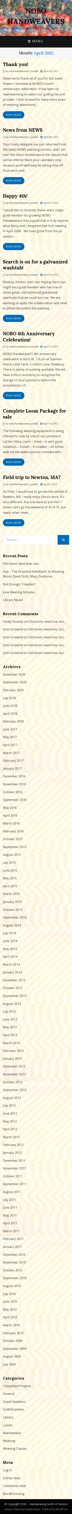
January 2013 (12, 1058)
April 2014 (10, 956)
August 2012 (12, 1098)
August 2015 (12, 855)
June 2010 (10, 1301)
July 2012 (9, 1105)
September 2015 (14, 847)
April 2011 (10, 1223)
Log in (7, 1470)
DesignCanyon (32, 1509)
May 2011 (10, 1215)
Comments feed (14, 1486)
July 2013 (9, 1011)
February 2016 (13, 831)
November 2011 (14, 1168)
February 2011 (13, 1239)
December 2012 (14, 1066)
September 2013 (14, 996)
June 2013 (10, 1019)
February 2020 (13, 690)
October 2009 (12, 1341)
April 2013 (10, 1035)
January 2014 (12, 972)
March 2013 (11, 1043)
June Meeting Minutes (19, 592)
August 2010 (12, 1286)
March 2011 (11, 1231)
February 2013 (13, 1051)
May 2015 (10, 878)
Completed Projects (17, 1386)
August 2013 (12, 1004)
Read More (13, 114)
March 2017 (11, 753)
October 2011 (12, 1176)
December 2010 (14, 1254)
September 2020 (14, 682)
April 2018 (10, 714)
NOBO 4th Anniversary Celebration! (29, 337)
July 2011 (9, 1200)
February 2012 (13, 1145)
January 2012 (12, 1153)
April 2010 (10, 1317)
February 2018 (13, 721)
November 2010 (14, 1262)
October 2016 (12, 792)
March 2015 (11, 894)
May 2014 (10, 949)
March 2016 (11, 823)
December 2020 (14, 674)
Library (8, 1417)
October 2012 (12, 1082)
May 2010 (10, 1309)
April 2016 (10, 815)
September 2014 (14, 917)
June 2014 (10, 941)
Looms (8, 1425)
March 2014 (11, 964)
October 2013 (12, 988)
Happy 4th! (15, 196)
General (8, 1394)
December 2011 (14, 1160)
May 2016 (10, 808)
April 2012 (10, 1129)
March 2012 (11, 1137)
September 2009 (14, 1349)
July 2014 (9, 933)
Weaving (9, 1441)
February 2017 (13, 760)
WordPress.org (14, 1494)
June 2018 (10, 706)
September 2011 (14, 1184)
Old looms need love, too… (22, 563)
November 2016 (14, 784)
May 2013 (10, 1027)
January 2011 (12, 1247)
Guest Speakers (14, 1401)
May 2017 (10, 737)
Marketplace (12, 1433)
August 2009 (12, 1356)
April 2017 (10, 745)
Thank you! (15, 64)
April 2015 (10, 886)
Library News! (13, 600)
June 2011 (10, 1207)
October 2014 (12, 910)
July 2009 (9, 1364)
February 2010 (13, 1333)
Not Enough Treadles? (19, 584)
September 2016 (14, 800)
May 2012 (10, 1121)
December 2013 (14, 980)
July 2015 (9, 862)
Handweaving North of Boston (48, 1504)
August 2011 (12, 1192)
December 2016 (14, 776)
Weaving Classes (15, 1448)
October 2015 (12, 839)
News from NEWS (22, 130)
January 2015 (12, 902)
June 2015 (10, 870)
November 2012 (14, 1074)
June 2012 (10, 1113)
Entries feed (11, 1478)
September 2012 (14, 1090)
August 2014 (12, 925)
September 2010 (14, 1278)
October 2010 (12, 1270)
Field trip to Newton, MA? (31, 477)
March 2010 (11, 1325)
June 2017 (10, 729)
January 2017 (12, 768)
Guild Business (13, 1409)
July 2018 (9, 698)
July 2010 (9, 1294)
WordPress (62, 1509)
